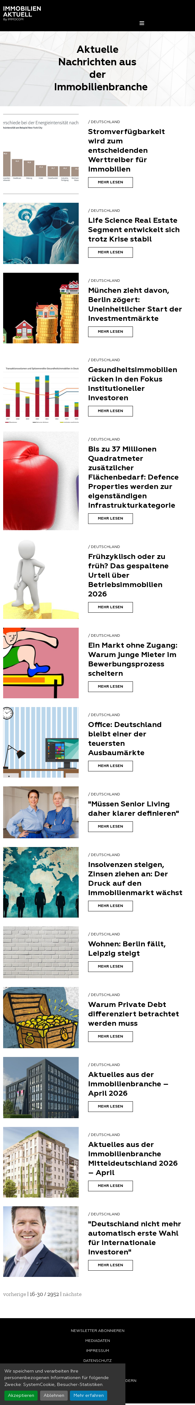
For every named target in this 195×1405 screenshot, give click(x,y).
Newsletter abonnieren (97, 1331)
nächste (72, 1294)
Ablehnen (54, 1395)
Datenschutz (97, 1361)
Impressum (97, 1351)
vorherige (14, 1294)
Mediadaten (97, 1341)
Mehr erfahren (88, 1395)
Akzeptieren (21, 1395)
